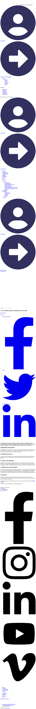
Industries (4, 175)
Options (6, 189)
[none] (19, 81)
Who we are (7, 192)
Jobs (3, 178)
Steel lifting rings (8, 183)
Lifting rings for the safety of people (11, 188)
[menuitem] (4, 78)
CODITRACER (5, 172)
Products (4, 171)
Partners (4, 174)
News (4, 177)
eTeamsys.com (7, 708)
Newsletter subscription (4, 698)
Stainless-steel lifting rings (9, 184)
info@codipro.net (3, 490)
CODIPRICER (9, 76)
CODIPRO (4, 176)
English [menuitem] (4, 78)
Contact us (4, 179)
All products (7, 182)
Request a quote (3, 271)
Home (4, 170)
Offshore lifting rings (8, 186)
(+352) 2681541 (5, 489)
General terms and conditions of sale (9, 704)
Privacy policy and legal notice (8, 705)
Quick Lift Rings (8, 185)
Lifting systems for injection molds (11, 187)
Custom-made (5, 173)
